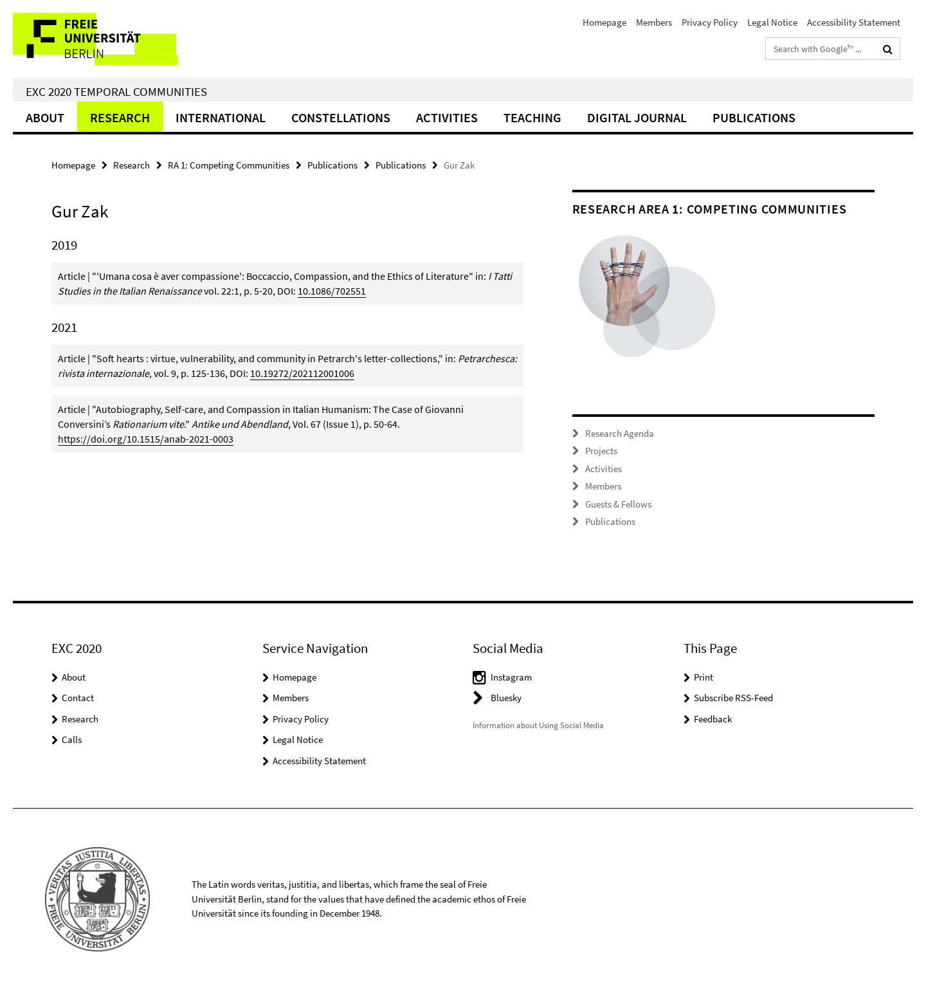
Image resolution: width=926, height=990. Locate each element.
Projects (601, 451)
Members (654, 22)
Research (120, 117)
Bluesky (506, 698)
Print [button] (703, 677)
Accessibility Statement (853, 22)
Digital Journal (637, 117)
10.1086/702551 (332, 290)
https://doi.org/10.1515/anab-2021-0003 (145, 438)
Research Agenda (619, 433)
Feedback (713, 719)
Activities (447, 117)
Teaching (532, 117)
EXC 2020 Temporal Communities (116, 91)
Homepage (604, 22)
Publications (754, 117)
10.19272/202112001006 (302, 373)
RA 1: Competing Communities (228, 165)
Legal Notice (772, 22)
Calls (72, 739)
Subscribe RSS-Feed (733, 698)
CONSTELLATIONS (340, 117)
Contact (78, 698)
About (45, 117)
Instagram (511, 677)
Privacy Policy (710, 22)
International (221, 117)
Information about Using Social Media (538, 725)
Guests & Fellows (618, 504)
